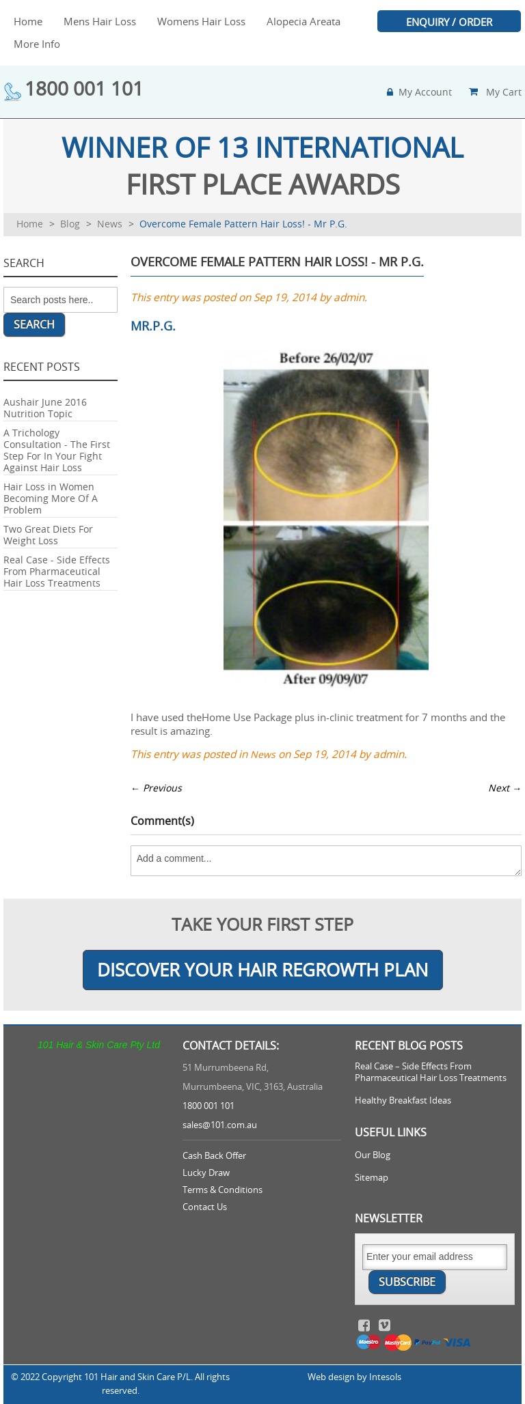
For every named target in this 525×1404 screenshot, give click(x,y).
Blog (70, 223)
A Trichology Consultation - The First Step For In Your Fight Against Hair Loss (56, 450)
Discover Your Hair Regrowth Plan (263, 970)
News (109, 223)
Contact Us (205, 1207)
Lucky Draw (206, 1173)
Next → (505, 788)
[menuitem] (28, 21)
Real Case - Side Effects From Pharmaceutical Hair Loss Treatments (56, 571)
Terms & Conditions (222, 1190)
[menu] (262, 32)
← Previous (156, 788)
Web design (331, 1377)
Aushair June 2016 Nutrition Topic (45, 407)
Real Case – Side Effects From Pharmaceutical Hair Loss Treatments (431, 1072)
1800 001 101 (84, 88)
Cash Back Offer (214, 1156)
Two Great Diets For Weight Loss (48, 534)
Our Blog (372, 1155)
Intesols (385, 1377)
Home (29, 223)
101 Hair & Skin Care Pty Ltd (99, 1044)
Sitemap (371, 1177)
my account (425, 92)
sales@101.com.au (220, 1125)
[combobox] (60, 300)
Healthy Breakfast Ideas (403, 1100)
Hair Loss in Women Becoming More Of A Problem (50, 498)
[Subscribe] (407, 1282)
